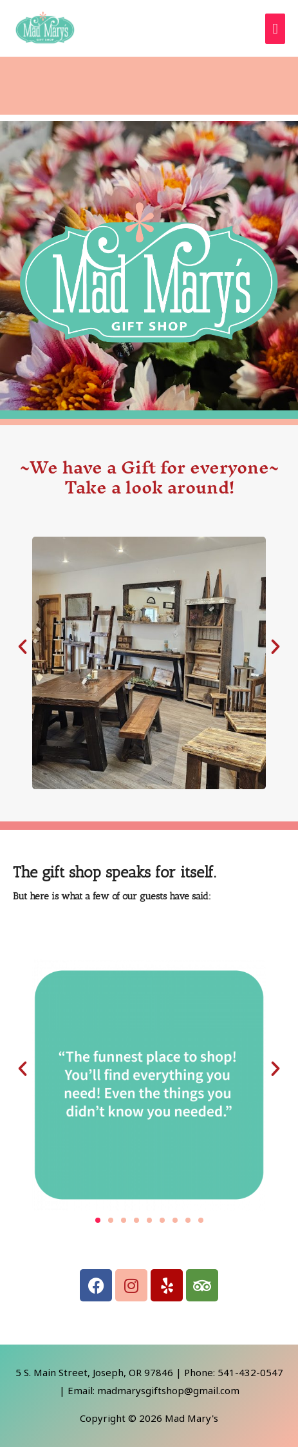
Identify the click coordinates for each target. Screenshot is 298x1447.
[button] (22, 646)
